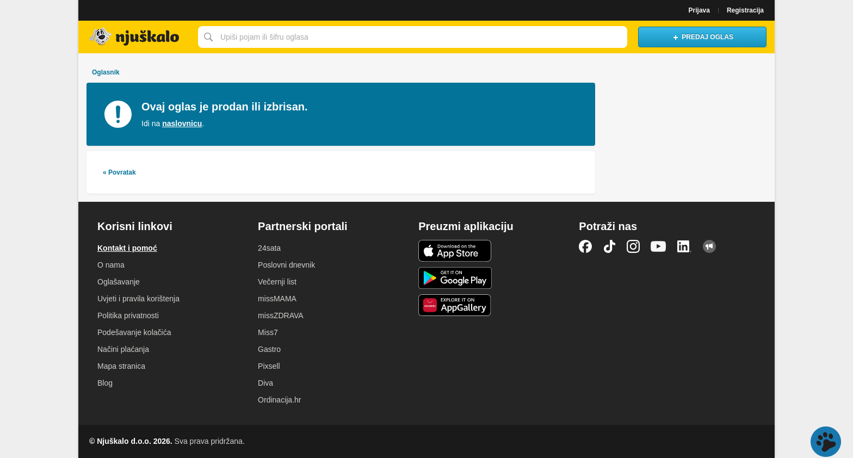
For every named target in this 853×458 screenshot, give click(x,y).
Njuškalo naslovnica (135, 36)
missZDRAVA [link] (280, 315)
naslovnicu (182, 123)
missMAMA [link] (277, 298)
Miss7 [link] (268, 332)
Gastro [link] (269, 349)
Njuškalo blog (709, 246)
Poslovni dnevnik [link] (286, 265)
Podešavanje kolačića (134, 332)
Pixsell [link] (269, 366)
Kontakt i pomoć (127, 248)
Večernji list (277, 281)
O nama (111, 265)
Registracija (745, 10)
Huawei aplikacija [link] (455, 305)
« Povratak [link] (119, 172)
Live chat (825, 441)
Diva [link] (265, 383)
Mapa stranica (121, 366)
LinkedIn (684, 246)
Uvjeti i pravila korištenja (138, 298)
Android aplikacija (455, 278)
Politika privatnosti (128, 315)
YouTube (658, 246)
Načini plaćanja (123, 349)
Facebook (585, 246)
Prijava (699, 10)
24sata (269, 248)
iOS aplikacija (455, 251)
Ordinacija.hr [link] (279, 399)
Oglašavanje (118, 281)
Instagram (633, 246)
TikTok (609, 246)
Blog (105, 383)
